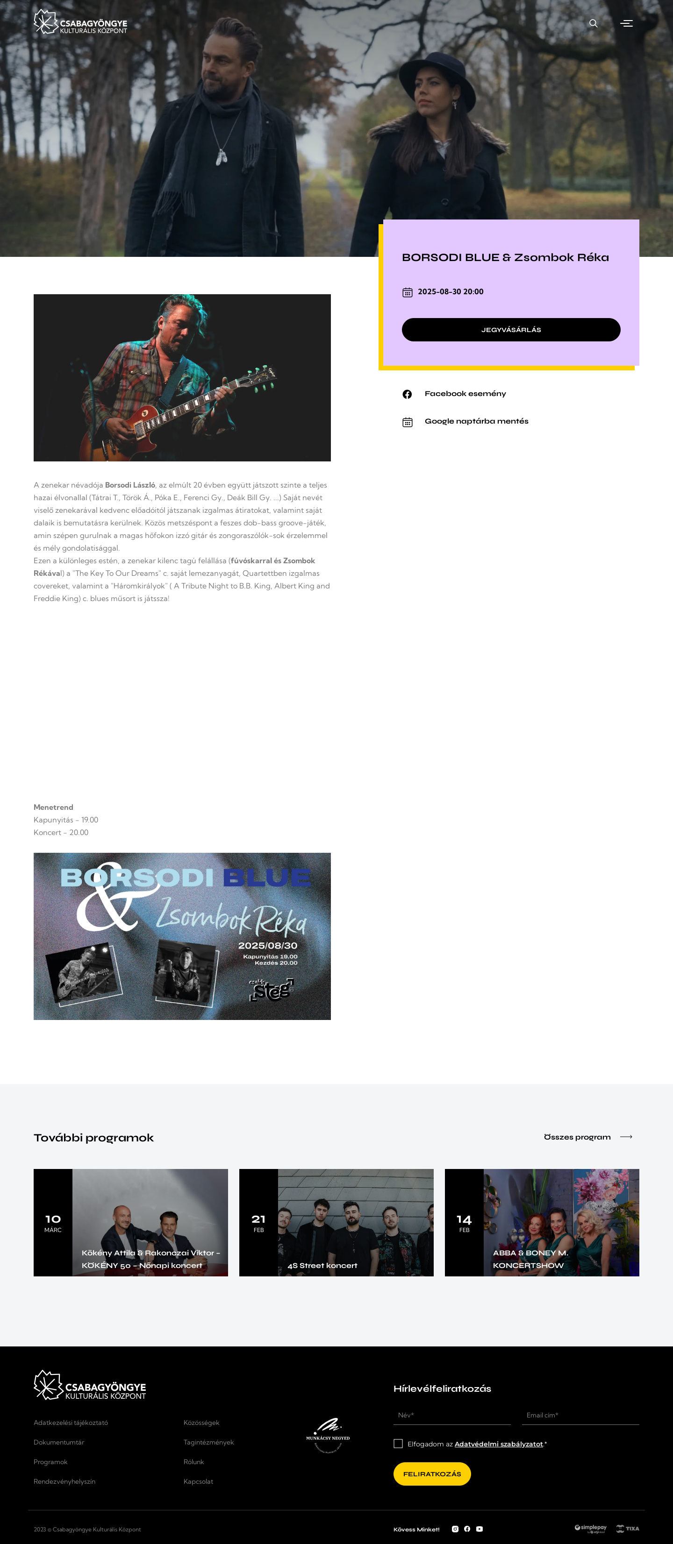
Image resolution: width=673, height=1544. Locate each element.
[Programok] (352, 23)
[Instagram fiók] (455, 1529)
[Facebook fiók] (467, 1529)
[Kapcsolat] (539, 23)
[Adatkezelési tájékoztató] (103, 1422)
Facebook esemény (465, 393)
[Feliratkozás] (432, 1474)
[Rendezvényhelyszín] (447, 23)
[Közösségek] (223, 1422)
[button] (628, 23)
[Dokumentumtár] (103, 1442)
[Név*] (452, 1415)
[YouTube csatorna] (479, 1529)
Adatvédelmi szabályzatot (499, 1444)
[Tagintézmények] (223, 1442)
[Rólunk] (223, 1462)
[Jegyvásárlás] (511, 330)
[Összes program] (610, 1138)
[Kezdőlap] (80, 32)
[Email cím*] (580, 1415)
